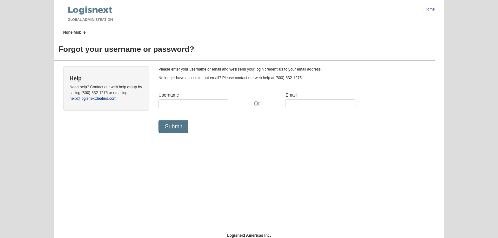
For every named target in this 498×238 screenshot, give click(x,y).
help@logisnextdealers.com (93, 98)
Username (168, 95)
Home (430, 9)
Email (291, 95)
